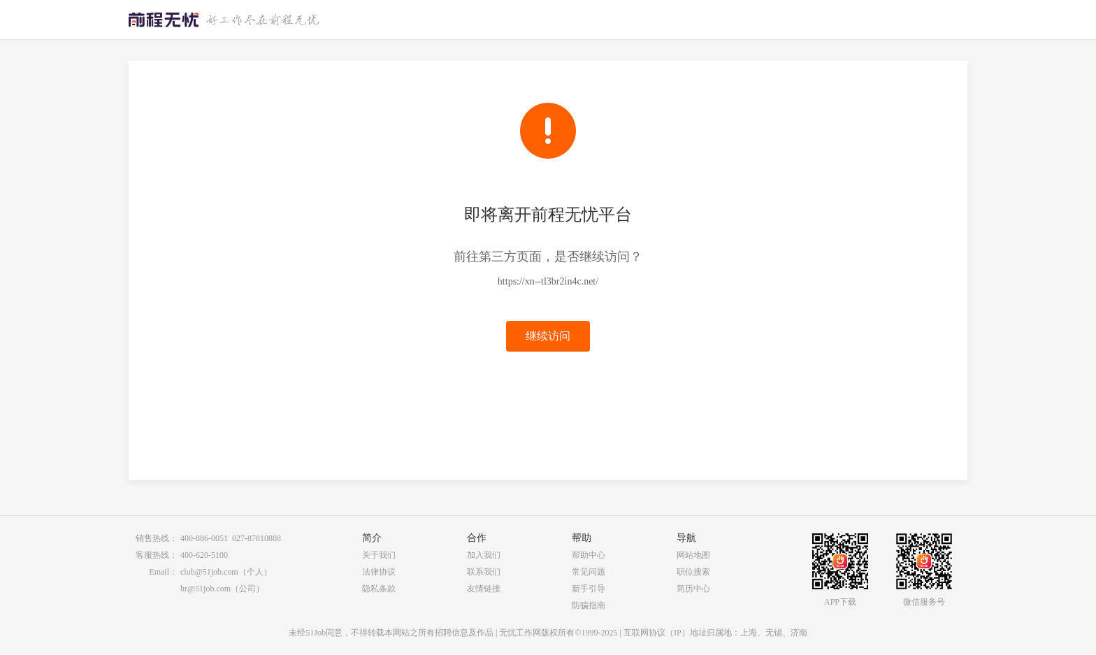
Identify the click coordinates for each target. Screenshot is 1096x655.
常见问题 (588, 572)
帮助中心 (588, 555)
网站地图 (693, 555)
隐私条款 (379, 588)
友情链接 (483, 588)
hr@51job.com (205, 588)
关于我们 (379, 555)
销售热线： (157, 538)
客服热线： (157, 555)
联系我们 (483, 572)
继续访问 (548, 336)
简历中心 (693, 588)
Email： (163, 572)
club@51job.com (209, 572)
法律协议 (379, 572)
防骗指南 (588, 605)
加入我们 (483, 555)
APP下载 (840, 602)
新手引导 (588, 588)
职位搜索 (693, 572)
